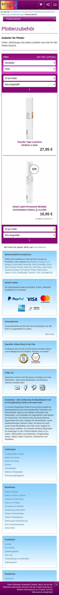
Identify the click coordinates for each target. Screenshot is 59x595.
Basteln (8, 465)
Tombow (31, 272)
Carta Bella (17, 264)
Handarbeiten (10, 468)
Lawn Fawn (47, 267)
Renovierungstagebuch (14, 475)
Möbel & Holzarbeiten (14, 472)
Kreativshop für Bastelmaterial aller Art (37, 12)
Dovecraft (27, 264)
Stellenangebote (11, 551)
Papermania (42, 270)
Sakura (8, 272)
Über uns (8, 555)
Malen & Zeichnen (12, 458)
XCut (43, 272)
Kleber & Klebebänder (14, 517)
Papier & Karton (11, 492)
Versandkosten (40, 247)
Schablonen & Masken (14, 506)
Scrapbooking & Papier (14, 454)
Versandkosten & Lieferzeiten (17, 559)
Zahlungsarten (11, 562)
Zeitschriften (10, 528)
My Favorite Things (28, 270)
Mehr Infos (49, 334)
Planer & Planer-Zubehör (15, 495)
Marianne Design (12, 270)
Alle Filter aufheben (46, 57)
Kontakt (8, 544)
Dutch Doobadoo (39, 264)
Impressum (9, 578)
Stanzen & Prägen (12, 503)
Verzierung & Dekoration (15, 510)
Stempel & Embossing (14, 499)
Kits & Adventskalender (14, 524)
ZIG (50, 272)
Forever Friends (16, 267)
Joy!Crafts (37, 267)
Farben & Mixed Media (14, 514)
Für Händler (10, 548)
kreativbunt (15, 12)
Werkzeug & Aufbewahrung (12, 14)
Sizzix (14, 272)
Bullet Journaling (12, 461)
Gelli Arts (28, 267)
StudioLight (22, 272)
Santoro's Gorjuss (38, 262)
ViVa (38, 272)
